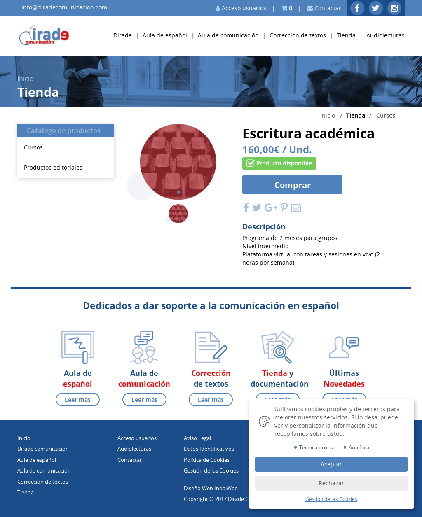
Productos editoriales (53, 167)
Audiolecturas (385, 35)
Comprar (292, 185)
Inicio (25, 78)
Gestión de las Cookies (211, 470)
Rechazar (331, 483)
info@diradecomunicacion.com (64, 7)
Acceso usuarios (241, 8)
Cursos (385, 115)
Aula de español (165, 35)
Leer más (78, 399)
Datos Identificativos (209, 448)
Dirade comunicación (43, 448)
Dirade (123, 35)
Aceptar (331, 464)
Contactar (324, 8)
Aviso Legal (197, 438)
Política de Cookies (207, 459)
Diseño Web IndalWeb (211, 488)
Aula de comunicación (228, 35)
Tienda (346, 35)
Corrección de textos (298, 35)
